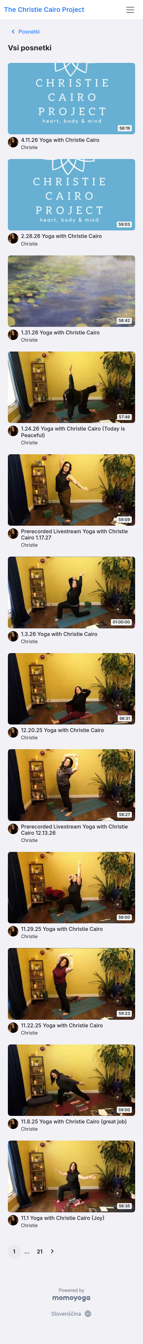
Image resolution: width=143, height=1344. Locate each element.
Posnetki (24, 31)
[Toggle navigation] (130, 10)
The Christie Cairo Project (44, 9)
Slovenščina (71, 1314)
